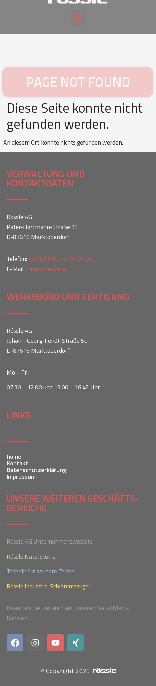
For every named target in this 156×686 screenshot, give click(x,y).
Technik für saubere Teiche (40, 571)
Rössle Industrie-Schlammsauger (49, 586)
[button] (78, 12)
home (14, 456)
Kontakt (17, 463)
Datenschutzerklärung (36, 470)
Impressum (21, 476)
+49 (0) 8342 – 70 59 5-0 (60, 258)
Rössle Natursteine (31, 556)
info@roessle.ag (47, 268)
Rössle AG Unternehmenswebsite (50, 541)
